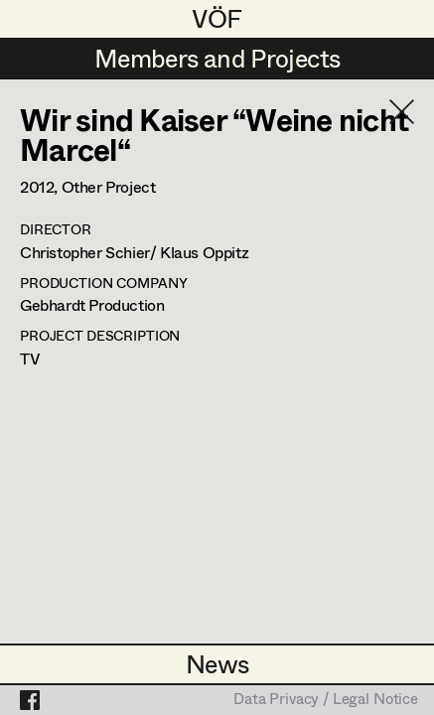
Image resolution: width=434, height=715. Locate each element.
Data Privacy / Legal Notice (325, 700)
